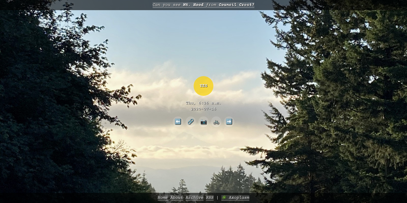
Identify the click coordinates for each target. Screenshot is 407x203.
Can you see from (203, 5)
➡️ (229, 121)
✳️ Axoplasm (235, 197)
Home (163, 197)
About (176, 197)
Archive (195, 197)
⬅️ (178, 121)
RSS (210, 197)
